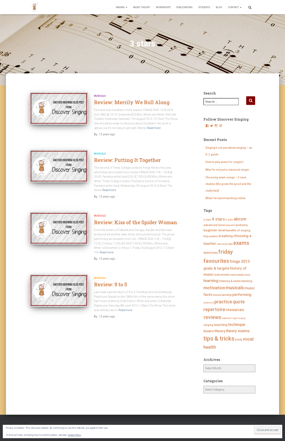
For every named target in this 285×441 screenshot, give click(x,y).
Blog (219, 7)
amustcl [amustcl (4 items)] (230, 225)
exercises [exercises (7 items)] (210, 253)
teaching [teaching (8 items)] (221, 325)
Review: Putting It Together (127, 160)
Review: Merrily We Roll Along (132, 102)
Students (204, 7)
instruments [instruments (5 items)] (222, 274)
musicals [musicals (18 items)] (235, 288)
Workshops (163, 7)
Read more (154, 128)
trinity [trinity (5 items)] (238, 339)
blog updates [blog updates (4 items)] (210, 236)
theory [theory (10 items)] (219, 331)
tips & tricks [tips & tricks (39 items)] (218, 338)
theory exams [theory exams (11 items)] (238, 331)
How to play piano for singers (224, 162)
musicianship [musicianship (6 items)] (222, 295)
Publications (184, 7)
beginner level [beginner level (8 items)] (214, 230)
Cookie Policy (74, 435)
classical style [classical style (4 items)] (225, 243)
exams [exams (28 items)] (241, 243)
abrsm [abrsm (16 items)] (240, 218)
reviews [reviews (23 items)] (212, 317)
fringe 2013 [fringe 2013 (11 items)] (240, 261)
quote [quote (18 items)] (239, 302)
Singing (121, 7)
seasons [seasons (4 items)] (227, 318)
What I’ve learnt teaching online (225, 198)
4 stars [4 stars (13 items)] (218, 219)
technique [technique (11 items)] (236, 324)
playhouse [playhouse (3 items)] (208, 302)
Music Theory (141, 7)
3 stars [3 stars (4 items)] (207, 219)
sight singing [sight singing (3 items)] (238, 318)
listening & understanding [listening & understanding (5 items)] (235, 281)
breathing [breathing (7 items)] (226, 236)
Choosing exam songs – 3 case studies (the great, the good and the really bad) (228, 184)
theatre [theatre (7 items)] (208, 331)
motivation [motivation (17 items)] (214, 288)
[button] (126, 7)
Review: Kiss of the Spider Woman (135, 222)
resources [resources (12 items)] (235, 309)
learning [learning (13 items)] (210, 280)
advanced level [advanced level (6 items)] (214, 225)
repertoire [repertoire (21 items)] (214, 309)
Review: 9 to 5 (110, 284)
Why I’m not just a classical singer (227, 169)
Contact (234, 7)
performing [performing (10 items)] (241, 294)
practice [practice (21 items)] (223, 302)
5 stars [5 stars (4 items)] (229, 219)
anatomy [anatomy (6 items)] (241, 225)
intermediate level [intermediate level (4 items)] (240, 274)
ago (107, 134)
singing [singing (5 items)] (208, 324)
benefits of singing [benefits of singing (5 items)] (238, 230)
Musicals (100, 96)
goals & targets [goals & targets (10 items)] (216, 268)
